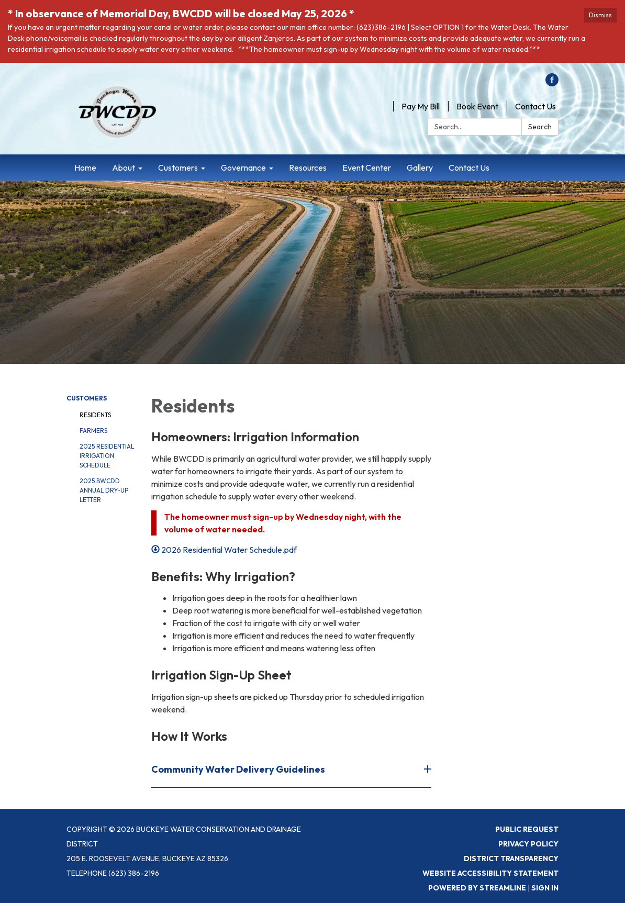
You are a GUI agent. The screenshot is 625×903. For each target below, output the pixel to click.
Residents (95, 415)
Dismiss (600, 15)
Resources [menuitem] (308, 167)
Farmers (93, 430)
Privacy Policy (528, 844)
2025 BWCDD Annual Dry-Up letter (104, 490)
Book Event (477, 106)
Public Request (527, 829)
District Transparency (511, 858)
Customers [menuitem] (178, 167)
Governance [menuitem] (243, 167)
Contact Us (535, 106)
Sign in (545, 888)
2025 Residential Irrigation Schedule (107, 455)
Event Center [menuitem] (366, 167)
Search (540, 126)
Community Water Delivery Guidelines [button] (239, 769)
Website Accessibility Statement (490, 873)
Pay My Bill (420, 106)
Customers (86, 398)
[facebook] (552, 83)
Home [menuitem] (85, 167)
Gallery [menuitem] (420, 167)
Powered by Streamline (477, 888)
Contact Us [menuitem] (469, 167)
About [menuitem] (123, 167)
